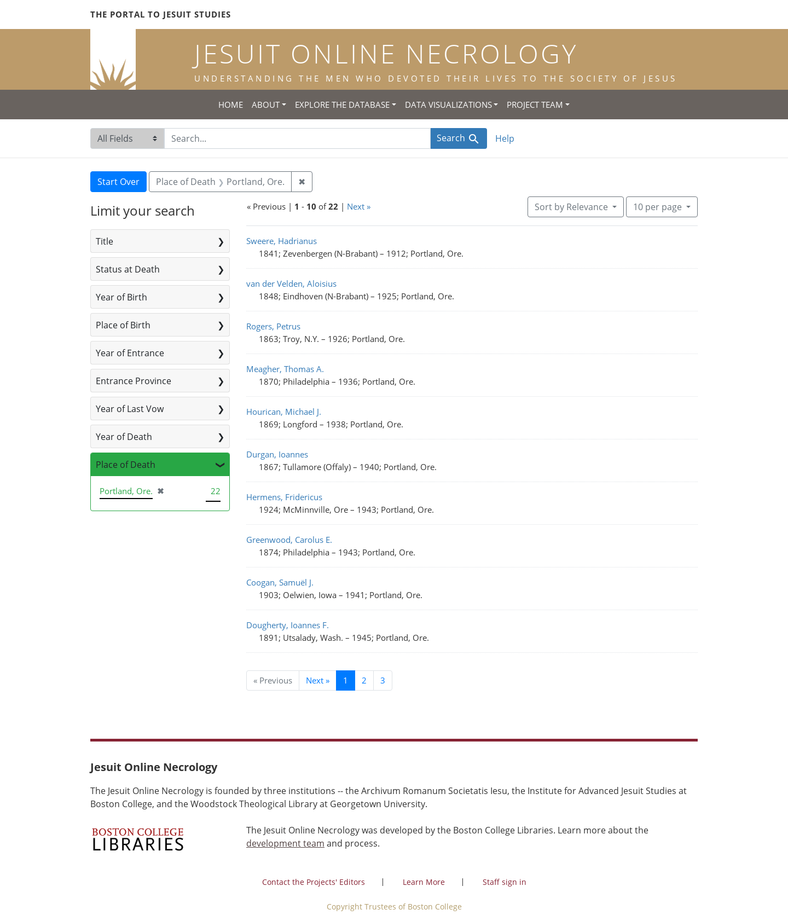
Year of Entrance (130, 353)
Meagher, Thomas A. (285, 368)
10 (658, 206)
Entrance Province (133, 381)
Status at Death (128, 269)
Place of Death (125, 465)
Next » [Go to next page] (317, 680)
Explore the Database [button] (342, 104)
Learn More (424, 882)
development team (285, 843)
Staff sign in (504, 882)
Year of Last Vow (130, 409)
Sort (572, 207)
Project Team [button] (535, 104)
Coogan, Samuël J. (280, 582)
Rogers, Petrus (273, 326)
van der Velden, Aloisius (291, 283)
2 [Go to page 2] (364, 680)
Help (504, 138)
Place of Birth (123, 325)
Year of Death (124, 437)
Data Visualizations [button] (448, 104)
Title (104, 241)
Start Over (118, 182)
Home (230, 104)
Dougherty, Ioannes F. (287, 624)
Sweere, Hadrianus (281, 240)
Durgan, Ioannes (277, 454)
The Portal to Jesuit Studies (160, 14)
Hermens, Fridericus (284, 496)
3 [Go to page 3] (382, 680)
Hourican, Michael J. (283, 411)
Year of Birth (121, 297)
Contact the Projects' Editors (313, 882)
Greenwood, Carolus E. (289, 539)
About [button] (266, 104)
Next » (358, 206)
